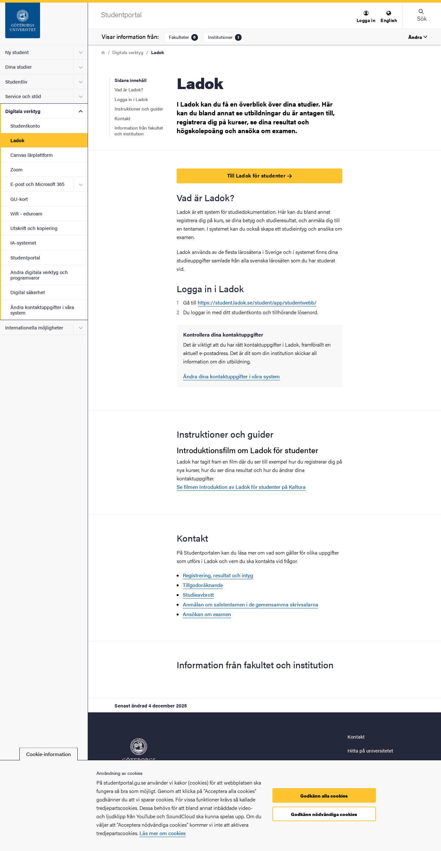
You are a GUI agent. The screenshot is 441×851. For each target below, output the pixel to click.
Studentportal (25, 257)
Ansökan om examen (207, 614)
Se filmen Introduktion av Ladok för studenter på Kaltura (241, 486)
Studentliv (16, 81)
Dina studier (18, 66)
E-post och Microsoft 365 (37, 183)
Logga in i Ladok (131, 99)
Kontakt (122, 118)
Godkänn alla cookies (324, 795)
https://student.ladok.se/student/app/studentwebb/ (257, 302)
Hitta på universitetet (370, 750)
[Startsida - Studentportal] (44, 24)
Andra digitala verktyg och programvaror (39, 275)
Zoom (16, 169)
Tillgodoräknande (203, 585)
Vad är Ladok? (129, 89)
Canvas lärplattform (31, 154)
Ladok (17, 140)
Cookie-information (48, 754)
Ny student (17, 52)
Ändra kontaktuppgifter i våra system (42, 310)
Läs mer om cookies (162, 833)
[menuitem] (366, 17)
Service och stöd (23, 96)
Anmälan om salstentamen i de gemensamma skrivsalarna (250, 604)
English (388, 17)
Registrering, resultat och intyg (218, 575)
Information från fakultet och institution (139, 130)
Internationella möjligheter (34, 327)
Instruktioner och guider (139, 108)
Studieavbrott (198, 594)
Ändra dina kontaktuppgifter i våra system (231, 376)
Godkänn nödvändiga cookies (324, 814)
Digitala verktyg (22, 111)
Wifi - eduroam (26, 213)
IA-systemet (23, 242)
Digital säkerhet (27, 292)
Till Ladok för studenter (259, 175)
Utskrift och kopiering (34, 227)
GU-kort (19, 198)
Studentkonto (25, 125)
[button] (366, 17)
